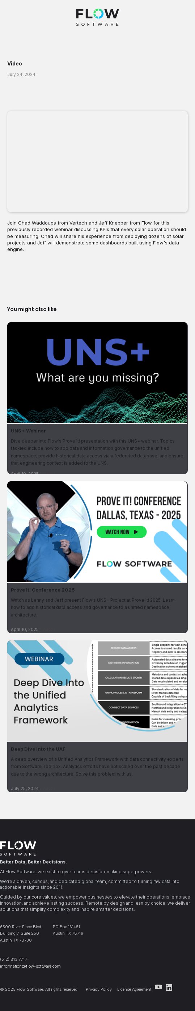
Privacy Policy (99, 989)
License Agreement (134, 989)
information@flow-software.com (30, 966)
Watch (48, 629)
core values (43, 897)
